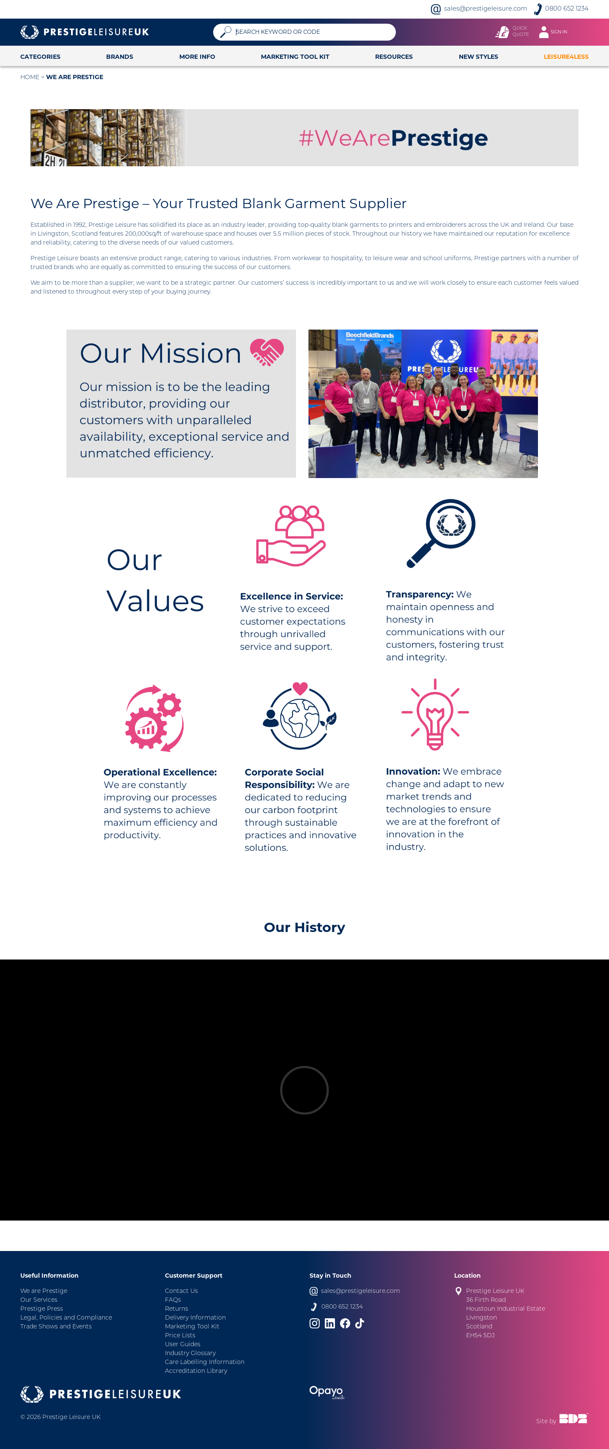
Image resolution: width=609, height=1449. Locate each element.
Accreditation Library (196, 1371)
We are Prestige (74, 77)
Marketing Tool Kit (295, 56)
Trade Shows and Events (56, 1327)
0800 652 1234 (567, 9)
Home (29, 77)
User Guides (182, 1345)
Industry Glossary (190, 1353)
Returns (176, 1309)
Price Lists (180, 1336)
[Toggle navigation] (557, 32)
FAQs (173, 1300)
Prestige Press (41, 1309)
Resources (394, 56)
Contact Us (181, 1291)
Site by (562, 1419)
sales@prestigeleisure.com (485, 9)
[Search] (312, 32)
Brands (119, 56)
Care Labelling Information (204, 1362)
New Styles (478, 56)
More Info (197, 56)
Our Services (39, 1300)
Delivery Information (195, 1318)
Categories (40, 56)
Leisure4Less (566, 56)
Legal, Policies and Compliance (66, 1318)
